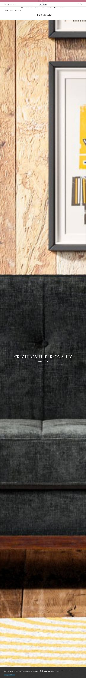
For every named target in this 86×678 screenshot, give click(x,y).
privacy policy (18, 671)
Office (43, 7)
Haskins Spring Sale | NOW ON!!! (43, 0)
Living (27, 7)
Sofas (22, 7)
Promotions (49, 7)
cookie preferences (54, 671)
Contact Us (62, 7)
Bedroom (37, 7)
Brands (56, 7)
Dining (31, 7)
